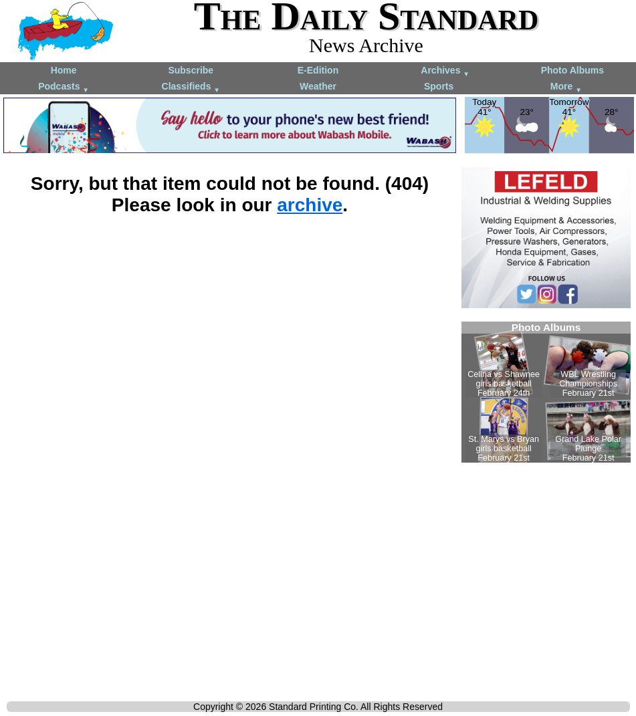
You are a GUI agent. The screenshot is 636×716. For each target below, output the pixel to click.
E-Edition (318, 70)
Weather (318, 86)
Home (64, 70)
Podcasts (63, 87)
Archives (445, 71)
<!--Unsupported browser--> (546, 392)
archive (309, 205)
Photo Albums (572, 70)
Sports (438, 86)
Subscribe (190, 70)
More (566, 87)
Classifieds (191, 87)
